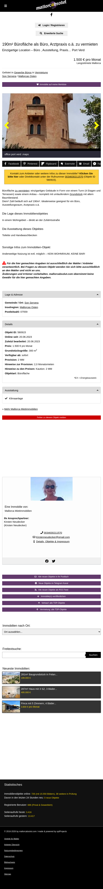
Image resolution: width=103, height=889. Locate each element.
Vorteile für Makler (11, 839)
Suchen (93, 654)
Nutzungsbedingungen (13, 850)
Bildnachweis (9, 862)
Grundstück (76, 194)
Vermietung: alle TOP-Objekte (51, 609)
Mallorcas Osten (27, 76)
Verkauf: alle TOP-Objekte (51, 603)
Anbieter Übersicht (11, 845)
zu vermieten (22, 190)
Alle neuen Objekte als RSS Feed (51, 590)
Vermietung (41, 72)
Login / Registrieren (51, 25)
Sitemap (7, 874)
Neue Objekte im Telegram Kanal (51, 583)
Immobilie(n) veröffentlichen (51, 596)
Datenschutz (9, 856)
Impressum (8, 868)
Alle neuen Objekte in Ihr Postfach (51, 577)
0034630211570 (74, 176)
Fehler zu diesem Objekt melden (51, 417)
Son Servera (9, 76)
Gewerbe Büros (23, 72)
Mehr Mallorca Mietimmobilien (21, 409)
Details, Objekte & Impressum (52, 541)
